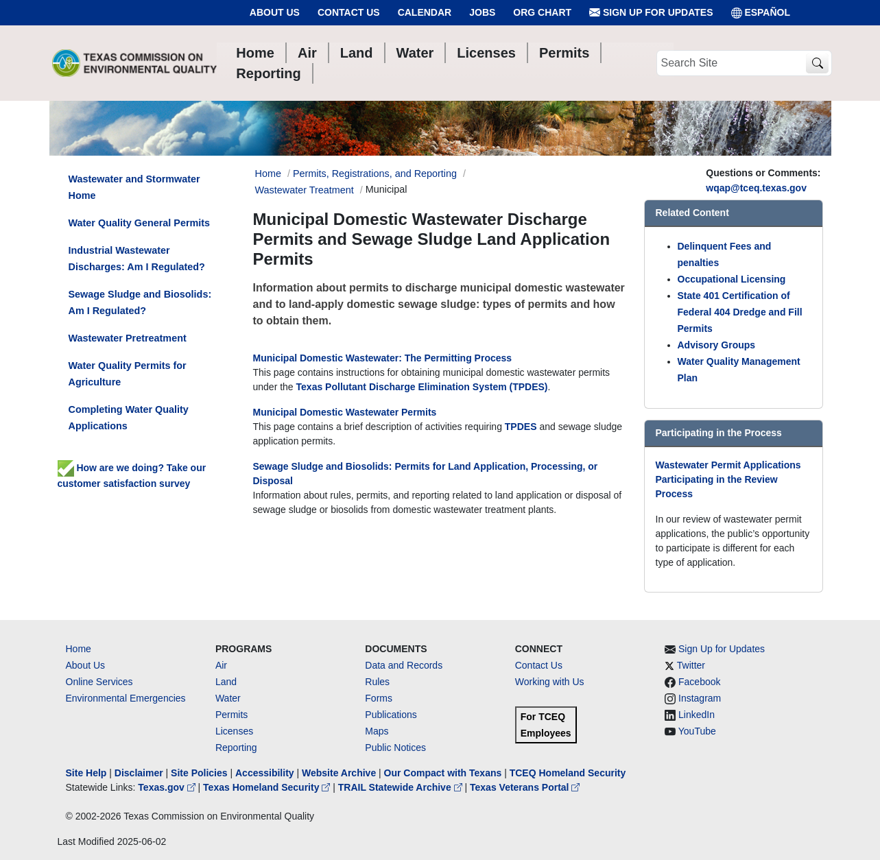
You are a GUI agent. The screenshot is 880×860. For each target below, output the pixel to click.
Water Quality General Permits (140, 222)
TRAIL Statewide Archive (401, 787)
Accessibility (266, 772)
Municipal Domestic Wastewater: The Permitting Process (382, 358)
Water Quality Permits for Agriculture (128, 373)
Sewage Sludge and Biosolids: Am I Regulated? (140, 302)
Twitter (691, 665)
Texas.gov (168, 787)
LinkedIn (696, 714)
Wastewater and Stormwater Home (134, 187)
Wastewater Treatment (304, 189)
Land (226, 681)
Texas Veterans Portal (525, 787)
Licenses (234, 731)
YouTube (697, 731)
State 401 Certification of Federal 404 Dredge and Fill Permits (740, 312)
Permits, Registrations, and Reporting (375, 173)
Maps (376, 731)
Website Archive (339, 772)
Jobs (482, 12)
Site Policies (199, 772)
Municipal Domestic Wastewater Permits (345, 412)
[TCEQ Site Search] (817, 63)
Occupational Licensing (732, 279)
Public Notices (395, 747)
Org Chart (542, 12)
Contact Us (349, 12)
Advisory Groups (717, 344)
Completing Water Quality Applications (129, 417)
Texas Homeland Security (268, 787)
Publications (391, 714)
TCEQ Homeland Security (568, 772)
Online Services (99, 681)
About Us (275, 12)
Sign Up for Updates (651, 13)
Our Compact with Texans (443, 772)
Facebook (699, 681)
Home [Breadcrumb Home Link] (268, 173)
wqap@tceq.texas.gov (756, 187)
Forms (378, 698)
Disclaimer (139, 772)
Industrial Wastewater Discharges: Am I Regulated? (137, 258)
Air (221, 665)
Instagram (699, 698)
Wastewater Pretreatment (128, 338)
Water (228, 698)
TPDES (521, 426)
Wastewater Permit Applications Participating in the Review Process (728, 479)
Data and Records (403, 665)
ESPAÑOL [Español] (761, 13)
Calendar (425, 12)
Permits (231, 714)
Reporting (236, 747)
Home (78, 648)
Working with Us (549, 681)
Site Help (86, 772)
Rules (377, 681)
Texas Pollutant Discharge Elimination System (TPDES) (422, 386)
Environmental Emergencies (126, 698)
